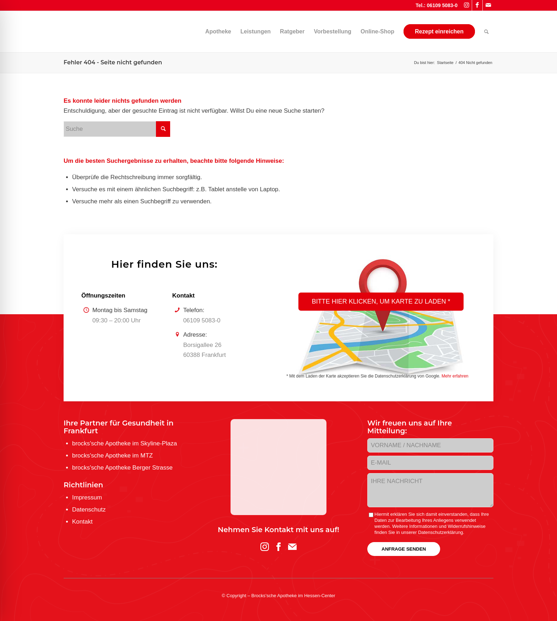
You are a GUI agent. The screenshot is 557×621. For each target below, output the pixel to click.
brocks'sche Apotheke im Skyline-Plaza (124, 443)
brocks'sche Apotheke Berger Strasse (122, 467)
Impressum (87, 497)
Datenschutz (89, 509)
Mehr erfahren (455, 376)
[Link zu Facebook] (477, 5)
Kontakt (82, 521)
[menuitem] (187, 31)
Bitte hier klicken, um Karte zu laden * (381, 301)
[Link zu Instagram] (466, 5)
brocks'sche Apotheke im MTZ (112, 455)
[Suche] (486, 31)
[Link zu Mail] (488, 5)
